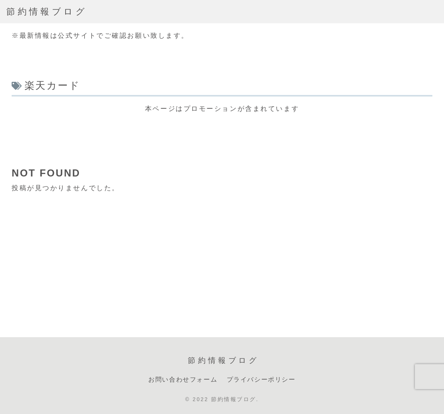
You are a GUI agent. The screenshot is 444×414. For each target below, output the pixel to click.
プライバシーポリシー (261, 379)
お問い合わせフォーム (182, 379)
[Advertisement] (222, 133)
